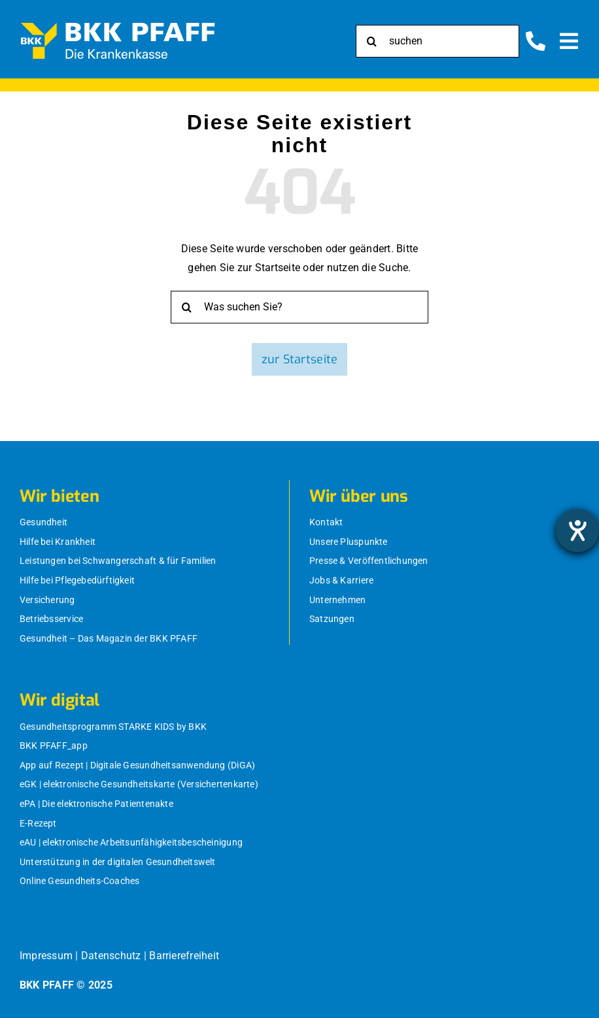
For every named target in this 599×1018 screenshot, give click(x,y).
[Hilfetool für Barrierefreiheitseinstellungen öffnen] (577, 530)
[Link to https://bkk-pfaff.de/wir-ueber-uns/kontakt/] (535, 41)
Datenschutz (111, 955)
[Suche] (372, 41)
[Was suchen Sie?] (300, 307)
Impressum (46, 955)
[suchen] (437, 41)
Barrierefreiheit (184, 955)
